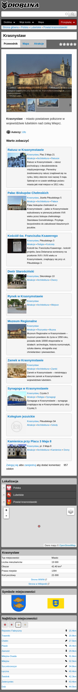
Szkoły (54, 425)
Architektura (43, 158)
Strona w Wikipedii (39, 584)
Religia (40, 244)
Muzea (52, 329)
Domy (66, 450)
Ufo (24, 132)
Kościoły (50, 244)
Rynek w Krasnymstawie (25, 296)
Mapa (41, 22)
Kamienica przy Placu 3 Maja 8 (29, 441)
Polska (24, 27)
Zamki (54, 369)
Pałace (54, 201)
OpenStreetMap (67, 545)
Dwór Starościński (20, 271)
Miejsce (55, 305)
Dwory (54, 280)
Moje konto (25, 22)
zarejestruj (30, 465)
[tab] (39, 487)
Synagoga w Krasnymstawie (27, 388)
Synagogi (51, 397)
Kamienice (56, 450)
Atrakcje (39, 43)
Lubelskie (36, 27)
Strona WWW (39, 579)
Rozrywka (42, 329)
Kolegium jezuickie (21, 416)
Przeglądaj (66, 22)
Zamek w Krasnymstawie (25, 360)
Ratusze (55, 158)
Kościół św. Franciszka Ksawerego (32, 235)
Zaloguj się (12, 465)
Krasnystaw (32, 154)
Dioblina (8, 22)
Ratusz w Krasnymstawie (25, 149)
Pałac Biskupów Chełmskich (27, 193)
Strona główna (11, 27)
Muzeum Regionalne (22, 321)
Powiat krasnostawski (55, 27)
